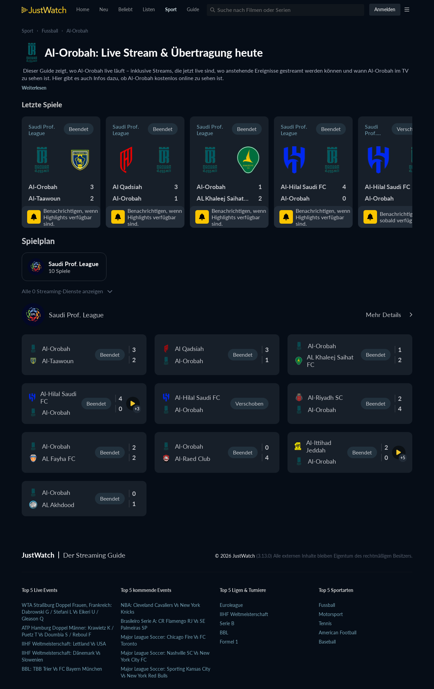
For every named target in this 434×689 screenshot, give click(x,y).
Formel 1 (229, 642)
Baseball (327, 642)
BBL (224, 632)
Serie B (227, 623)
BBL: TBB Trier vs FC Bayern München (62, 669)
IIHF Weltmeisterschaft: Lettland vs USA (64, 644)
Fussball (50, 31)
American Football (337, 632)
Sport (27, 31)
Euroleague (231, 605)
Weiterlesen (34, 88)
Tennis (325, 623)
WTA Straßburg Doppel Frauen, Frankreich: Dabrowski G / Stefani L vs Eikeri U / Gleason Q (67, 611)
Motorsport (331, 614)
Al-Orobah (77, 31)
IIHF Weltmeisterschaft (244, 614)
